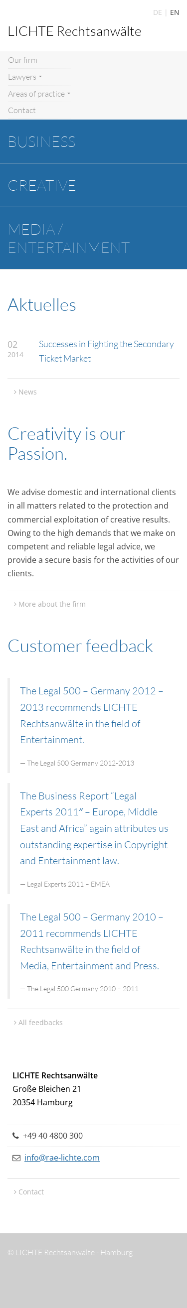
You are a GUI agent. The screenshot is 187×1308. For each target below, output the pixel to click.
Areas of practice (39, 94)
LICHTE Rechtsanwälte (74, 30)
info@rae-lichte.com (62, 1157)
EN (175, 12)
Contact (22, 110)
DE (157, 12)
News (27, 391)
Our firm (22, 60)
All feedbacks (40, 1022)
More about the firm (52, 604)
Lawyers (25, 77)
